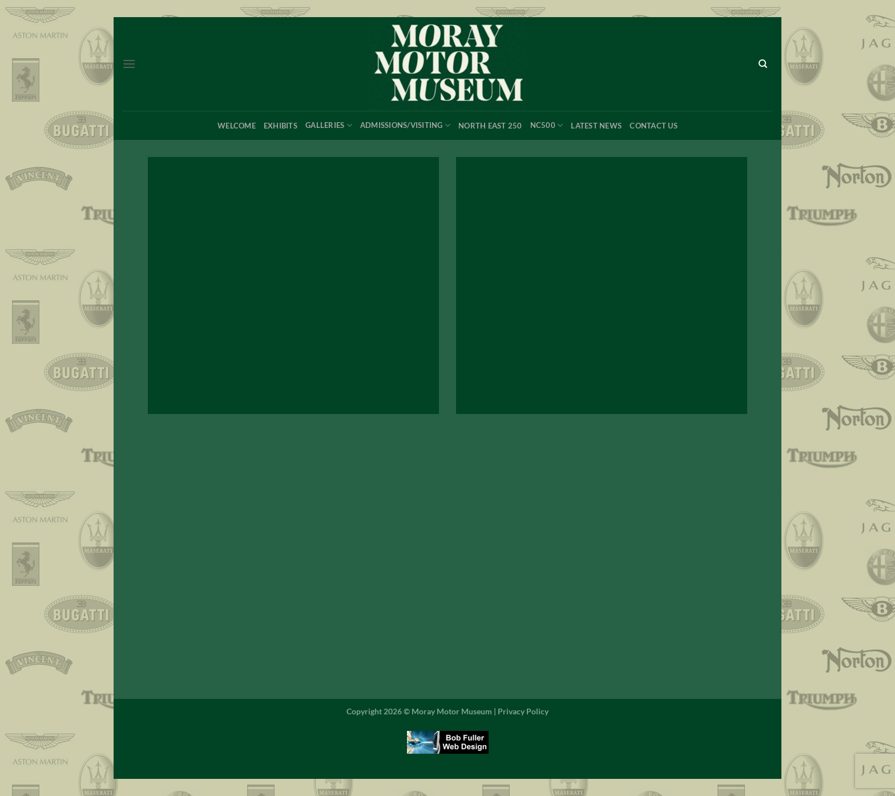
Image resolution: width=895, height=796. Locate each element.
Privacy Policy (523, 711)
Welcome (236, 125)
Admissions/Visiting (405, 125)
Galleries (328, 125)
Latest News (596, 125)
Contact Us (654, 125)
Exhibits (280, 125)
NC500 (546, 125)
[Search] (762, 64)
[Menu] (129, 64)
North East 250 (490, 125)
